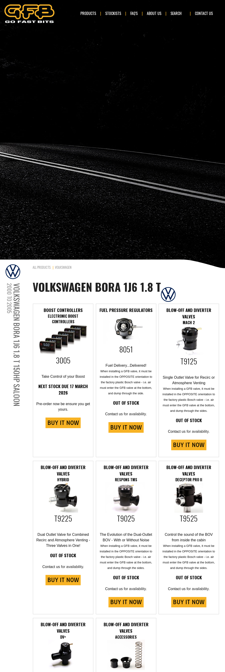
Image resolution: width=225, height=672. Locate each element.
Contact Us (204, 13)
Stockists (113, 13)
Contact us (114, 414)
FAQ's (134, 13)
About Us (154, 13)
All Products (42, 267)
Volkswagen (63, 267)
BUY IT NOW (63, 422)
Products (88, 13)
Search (176, 13)
